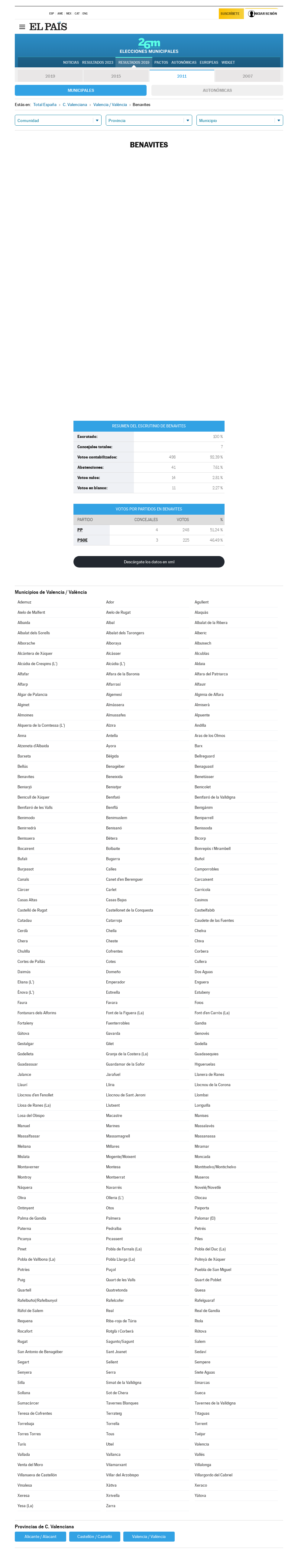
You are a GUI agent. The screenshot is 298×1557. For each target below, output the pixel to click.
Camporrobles (207, 869)
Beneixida (114, 776)
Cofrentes (114, 951)
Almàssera (115, 705)
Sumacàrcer (28, 1403)
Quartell (24, 1290)
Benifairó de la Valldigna (215, 797)
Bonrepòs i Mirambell (213, 848)
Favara (112, 1002)
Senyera (25, 1372)
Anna (22, 735)
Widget (228, 62)
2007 (248, 76)
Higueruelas (205, 1064)
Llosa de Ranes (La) (34, 1105)
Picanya (24, 1239)
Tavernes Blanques (122, 1403)
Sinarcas (202, 1382)
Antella (112, 735)
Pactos (161, 62)
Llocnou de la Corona (213, 1085)
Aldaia (200, 663)
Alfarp (23, 684)
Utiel (110, 1444)
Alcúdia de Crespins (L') (37, 663)
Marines (113, 1126)
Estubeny (202, 992)
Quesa (200, 1290)
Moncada (202, 1156)
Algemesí (114, 694)
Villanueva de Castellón (37, 1475)
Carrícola (202, 889)
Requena (25, 1321)
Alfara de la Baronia (123, 674)
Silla (21, 1382)
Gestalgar (26, 1043)
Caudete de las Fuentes (214, 920)
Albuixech (203, 643)
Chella (111, 930)
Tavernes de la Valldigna (215, 1403)
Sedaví (200, 1352)
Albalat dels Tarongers (125, 633)
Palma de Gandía (32, 1218)
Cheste (112, 941)
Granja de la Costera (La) (127, 1054)
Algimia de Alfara (209, 694)
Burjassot (26, 869)
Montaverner (28, 1167)
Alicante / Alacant (40, 1536)
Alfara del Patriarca (211, 674)
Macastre (114, 1115)
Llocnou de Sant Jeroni (125, 1095)
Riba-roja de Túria (121, 1321)
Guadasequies (207, 1054)
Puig (21, 1280)
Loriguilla (202, 1105)
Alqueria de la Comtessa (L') (41, 725)
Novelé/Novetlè (208, 1187)
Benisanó (114, 828)
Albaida (24, 622)
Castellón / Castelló (94, 1536)
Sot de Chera (117, 1393)
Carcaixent (204, 879)
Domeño (113, 972)
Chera (23, 941)
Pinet (22, 1249)
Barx (198, 746)
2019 (50, 76)
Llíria (110, 1085)
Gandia (200, 1023)
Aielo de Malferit (31, 612)
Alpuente (202, 715)
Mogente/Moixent (121, 1156)
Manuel (24, 1126)
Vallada (24, 1454)
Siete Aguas (205, 1372)
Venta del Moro (30, 1464)
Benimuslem (116, 817)
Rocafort (25, 1331)
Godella (201, 1043)
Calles (111, 869)
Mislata (24, 1156)
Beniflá (112, 807)
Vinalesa (25, 1485)
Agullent (202, 602)
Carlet (111, 889)
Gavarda (113, 1033)
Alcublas (202, 653)
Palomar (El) (205, 1218)
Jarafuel (113, 1074)
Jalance (24, 1074)
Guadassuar (28, 1064)
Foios (199, 1002)
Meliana (24, 1146)
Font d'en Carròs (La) (212, 1013)
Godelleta (26, 1054)
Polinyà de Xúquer (210, 1259)
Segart (23, 1362)
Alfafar (23, 674)
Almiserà (202, 705)
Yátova (200, 1495)
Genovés (202, 1033)
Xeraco (201, 1485)
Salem (200, 1341)
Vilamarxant (116, 1464)
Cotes (111, 961)
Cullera (201, 961)
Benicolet (203, 787)
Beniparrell (204, 817)
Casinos (201, 900)
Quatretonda (117, 1290)
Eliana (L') (26, 982)
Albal (110, 622)
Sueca (200, 1393)
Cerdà (23, 930)
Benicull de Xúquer (34, 797)
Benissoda (203, 828)
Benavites (26, 776)
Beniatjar (113, 787)
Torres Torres (29, 1434)
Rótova (200, 1331)
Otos (110, 1208)
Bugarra (113, 859)
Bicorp (200, 838)
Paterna (24, 1228)
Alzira (111, 725)
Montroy (24, 1177)
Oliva (22, 1197)
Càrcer (23, 889)
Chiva (199, 941)
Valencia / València (149, 1536)
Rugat (23, 1341)
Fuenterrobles (118, 1023)
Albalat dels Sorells (34, 633)
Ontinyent (26, 1208)
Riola (199, 1321)
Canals (23, 879)
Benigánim (204, 807)
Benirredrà (27, 828)
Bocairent (26, 848)
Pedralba (113, 1228)
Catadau (25, 920)
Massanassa (205, 1136)
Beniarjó (25, 787)
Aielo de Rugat (118, 612)
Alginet (23, 705)
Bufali (22, 859)
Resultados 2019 (133, 62)
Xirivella (113, 1495)
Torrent (201, 1423)
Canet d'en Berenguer (124, 879)
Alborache (26, 643)
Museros (202, 1177)
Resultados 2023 (97, 62)
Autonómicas (217, 90)
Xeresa (24, 1495)
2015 (116, 76)
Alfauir (200, 684)
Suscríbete (230, 14)
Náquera (25, 1187)
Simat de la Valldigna (123, 1382)
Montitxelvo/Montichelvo (215, 1167)
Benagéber (115, 766)
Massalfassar (29, 1136)
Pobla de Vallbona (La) (36, 1259)
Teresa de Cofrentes (35, 1413)
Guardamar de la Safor (125, 1064)
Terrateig (114, 1413)
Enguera (202, 982)
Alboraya (113, 643)
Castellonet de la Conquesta (129, 910)
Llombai (201, 1095)
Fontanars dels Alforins (37, 1013)
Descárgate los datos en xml (149, 561)
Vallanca (113, 1454)
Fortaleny (25, 1023)
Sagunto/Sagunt (120, 1341)
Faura (22, 1002)
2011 (181, 76)
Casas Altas (27, 900)
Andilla (200, 725)
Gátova (23, 1033)
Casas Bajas (116, 900)
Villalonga (203, 1464)
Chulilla (24, 951)
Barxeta (24, 756)
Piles (199, 1239)
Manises (202, 1115)
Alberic (201, 633)
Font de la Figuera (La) (125, 1013)
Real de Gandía (207, 1310)
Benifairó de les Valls (35, 807)
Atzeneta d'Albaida (33, 746)
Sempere (202, 1362)
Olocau (201, 1197)
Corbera (202, 951)
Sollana (24, 1393)
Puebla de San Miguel (213, 1269)
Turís (22, 1444)
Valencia (202, 1444)
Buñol (199, 859)
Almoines (25, 715)
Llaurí (22, 1085)
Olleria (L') (115, 1197)
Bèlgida (112, 756)
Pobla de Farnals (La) (124, 1249)
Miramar (202, 1146)
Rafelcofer (115, 1300)
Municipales (81, 90)
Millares (112, 1146)
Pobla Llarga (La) (120, 1259)
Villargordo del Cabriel (213, 1475)
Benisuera (26, 838)
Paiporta (202, 1208)
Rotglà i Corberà (120, 1331)
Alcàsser (113, 653)
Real (110, 1310)
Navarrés (114, 1187)
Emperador (115, 982)
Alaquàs (201, 612)
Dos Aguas (204, 972)
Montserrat (115, 1177)
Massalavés (204, 1126)
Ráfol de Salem (30, 1310)
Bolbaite (113, 848)
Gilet (110, 1043)
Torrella (112, 1423)
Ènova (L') (26, 992)
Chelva (200, 930)
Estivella (113, 992)
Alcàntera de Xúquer (35, 653)
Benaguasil (204, 766)
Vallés (200, 1454)
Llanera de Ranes (209, 1074)
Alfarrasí (113, 684)
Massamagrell (118, 1136)
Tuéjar (200, 1434)
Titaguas (202, 1413)
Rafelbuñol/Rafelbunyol (37, 1300)
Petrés (200, 1228)
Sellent (112, 1362)
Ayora (111, 746)
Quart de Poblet (208, 1280)
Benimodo (26, 817)
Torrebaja (26, 1423)
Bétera (112, 838)
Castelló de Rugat (32, 910)
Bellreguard (205, 756)
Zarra (110, 1506)
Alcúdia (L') (115, 663)
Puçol (111, 1269)
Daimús (24, 972)
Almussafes (116, 715)
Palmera (113, 1218)
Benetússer (204, 776)
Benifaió (113, 797)
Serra (111, 1372)
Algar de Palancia (32, 694)
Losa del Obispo (31, 1115)
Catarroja (114, 920)
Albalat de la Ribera (211, 622)
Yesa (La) (25, 1506)
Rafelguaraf (205, 1300)
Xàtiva (111, 1485)
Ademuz (24, 602)
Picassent (114, 1239)
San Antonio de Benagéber (40, 1352)
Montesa (113, 1167)
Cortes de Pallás (31, 961)
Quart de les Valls (120, 1280)
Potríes (24, 1269)
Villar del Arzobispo (122, 1475)
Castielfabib (205, 910)
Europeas (209, 62)
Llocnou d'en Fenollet (35, 1095)
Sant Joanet (116, 1352)
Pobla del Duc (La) (210, 1249)
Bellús (23, 766)
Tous (110, 1434)
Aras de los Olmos (210, 735)
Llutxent (113, 1105)
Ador (110, 602)
